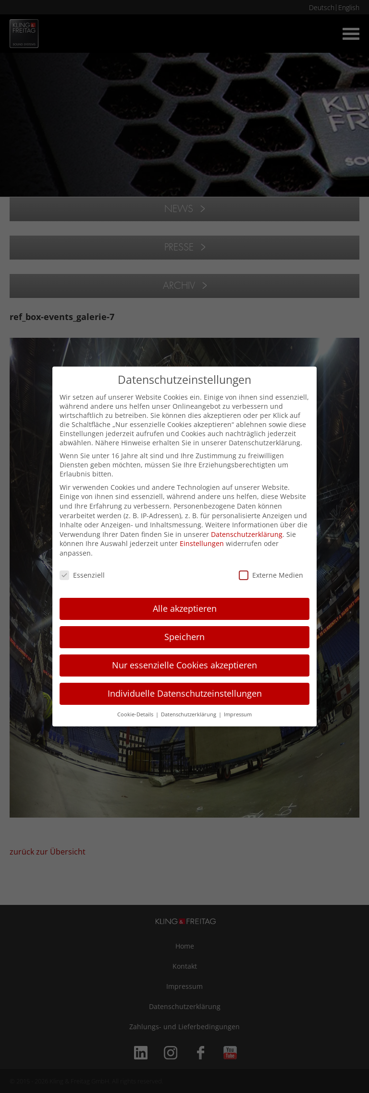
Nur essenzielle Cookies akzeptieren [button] (184, 665)
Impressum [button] (238, 714)
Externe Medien (271, 575)
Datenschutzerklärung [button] (189, 714)
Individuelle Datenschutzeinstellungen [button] (185, 693)
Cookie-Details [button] (136, 714)
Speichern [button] (184, 636)
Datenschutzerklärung (247, 534)
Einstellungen (202, 543)
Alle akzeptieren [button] (185, 608)
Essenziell (82, 575)
